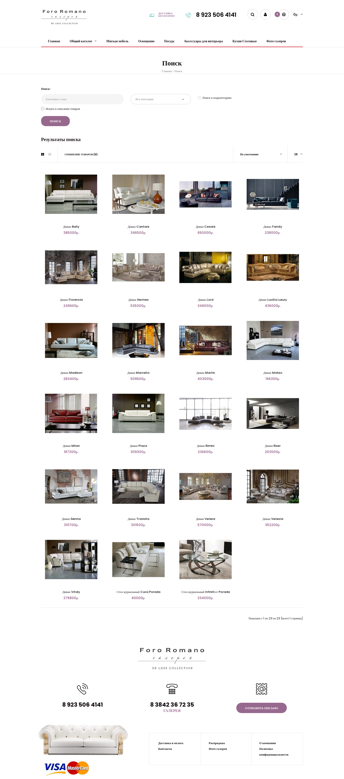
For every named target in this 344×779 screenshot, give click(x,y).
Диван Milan (71, 446)
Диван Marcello (138, 373)
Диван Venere (205, 519)
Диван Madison (71, 373)
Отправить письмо (261, 708)
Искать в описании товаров (60, 109)
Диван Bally (71, 226)
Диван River (273, 446)
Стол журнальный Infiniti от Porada (205, 592)
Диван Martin (205, 373)
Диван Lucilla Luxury (273, 299)
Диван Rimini (205, 446)
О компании (267, 743)
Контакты (165, 749)
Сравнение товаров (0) (81, 154)
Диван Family (272, 226)
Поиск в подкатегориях (215, 98)
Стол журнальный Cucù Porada (138, 592)
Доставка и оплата (170, 743)
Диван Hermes (138, 299)
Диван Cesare (205, 226)
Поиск (178, 71)
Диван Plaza (138, 446)
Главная (167, 71)
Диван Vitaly (71, 592)
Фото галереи (218, 749)
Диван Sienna (71, 519)
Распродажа (217, 743)
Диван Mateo (272, 373)
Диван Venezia (272, 519)
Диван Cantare (138, 226)
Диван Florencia (71, 299)
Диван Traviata (138, 519)
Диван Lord (205, 299)
